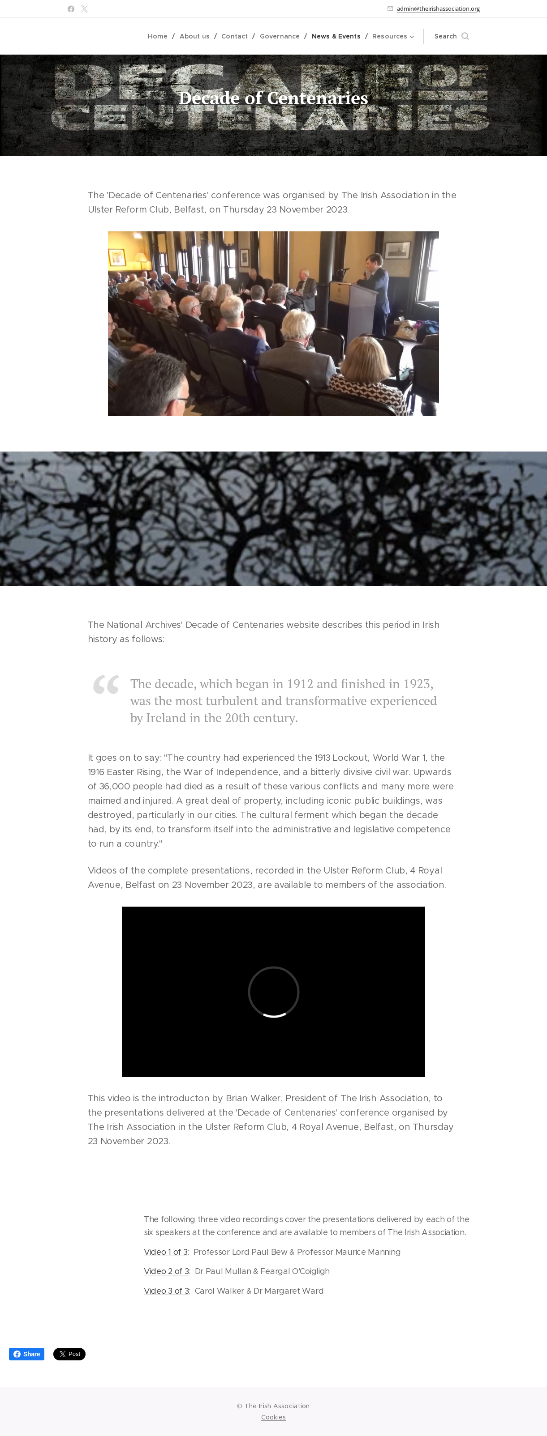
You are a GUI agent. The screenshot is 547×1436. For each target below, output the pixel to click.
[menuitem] (162, 36)
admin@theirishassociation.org (438, 8)
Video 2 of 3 (165, 1271)
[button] (451, 36)
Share (26, 1354)
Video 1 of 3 (165, 1252)
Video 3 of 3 (165, 1291)
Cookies (273, 1417)
